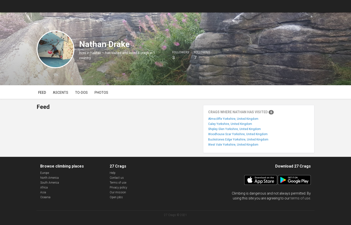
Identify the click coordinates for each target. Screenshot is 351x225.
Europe (44, 173)
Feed (42, 92)
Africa (44, 187)
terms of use (300, 198)
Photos (101, 92)
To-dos (81, 92)
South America (49, 182)
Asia (43, 192)
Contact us (117, 177)
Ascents (60, 92)
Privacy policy (118, 187)
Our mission (118, 192)
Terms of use (118, 182)
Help (113, 173)
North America (49, 177)
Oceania (45, 197)
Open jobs (116, 197)
